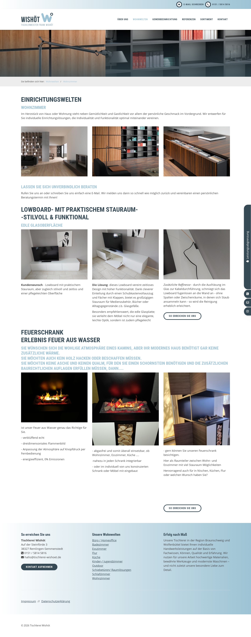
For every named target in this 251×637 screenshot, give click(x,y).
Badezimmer (100, 544)
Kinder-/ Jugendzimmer (107, 561)
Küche (96, 557)
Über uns (122, 19)
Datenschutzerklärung (55, 601)
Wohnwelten (140, 19)
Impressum (28, 601)
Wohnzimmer (70, 81)
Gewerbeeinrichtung (164, 19)
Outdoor (97, 565)
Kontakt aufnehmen (39, 566)
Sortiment (206, 19)
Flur (94, 553)
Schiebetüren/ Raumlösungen (111, 570)
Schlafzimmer (101, 574)
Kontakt (223, 19)
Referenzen (189, 19)
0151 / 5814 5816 (221, 4)
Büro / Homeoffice (104, 540)
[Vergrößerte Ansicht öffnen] (54, 151)
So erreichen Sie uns (182, 508)
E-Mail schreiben (194, 4)
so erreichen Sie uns (182, 316)
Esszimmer (99, 549)
